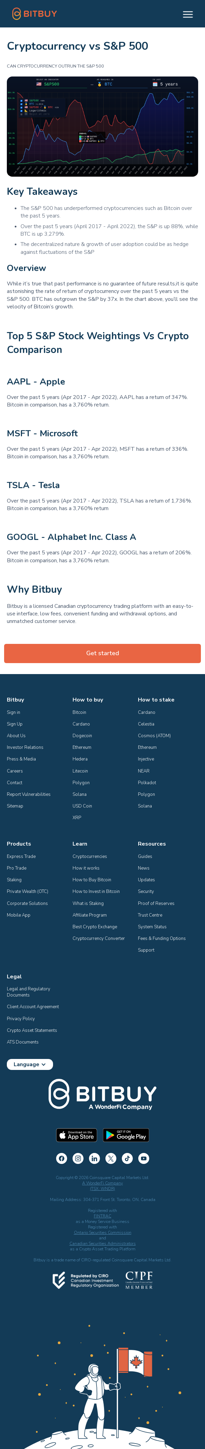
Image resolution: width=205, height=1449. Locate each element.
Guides (145, 856)
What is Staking (88, 903)
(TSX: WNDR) (102, 1188)
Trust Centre (150, 915)
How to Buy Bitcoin (92, 880)
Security (146, 891)
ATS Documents (23, 1042)
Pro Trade (16, 868)
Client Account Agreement (33, 1007)
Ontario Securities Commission (102, 1232)
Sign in (13, 712)
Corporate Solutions (27, 903)
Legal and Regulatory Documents (29, 992)
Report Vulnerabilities (29, 794)
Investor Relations (25, 747)
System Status (152, 927)
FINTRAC (102, 1216)
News (144, 868)
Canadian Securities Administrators (102, 1243)
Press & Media (21, 759)
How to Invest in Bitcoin (96, 891)
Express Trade (21, 856)
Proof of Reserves (156, 903)
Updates (146, 880)
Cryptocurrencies (90, 856)
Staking (14, 880)
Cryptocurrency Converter (99, 938)
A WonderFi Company (102, 1183)
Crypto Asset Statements (32, 1030)
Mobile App (18, 915)
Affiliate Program (90, 915)
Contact (14, 783)
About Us (16, 736)
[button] (185, 13)
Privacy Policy (21, 1019)
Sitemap (15, 806)
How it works (86, 868)
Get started (102, 653)
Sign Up (15, 724)
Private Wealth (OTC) (27, 891)
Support (146, 950)
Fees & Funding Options (162, 938)
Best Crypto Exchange (95, 927)
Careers (15, 771)
